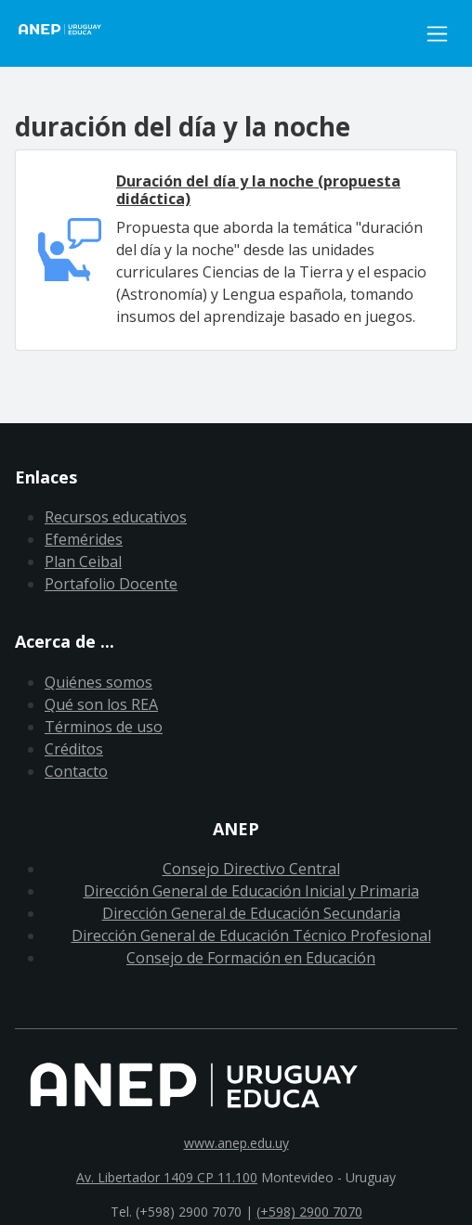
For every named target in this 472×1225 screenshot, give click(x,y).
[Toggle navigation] (437, 34)
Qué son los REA (101, 704)
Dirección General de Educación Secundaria (251, 913)
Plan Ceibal (83, 561)
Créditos (74, 749)
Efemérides (84, 539)
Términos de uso (104, 726)
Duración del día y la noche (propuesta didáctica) (258, 190)
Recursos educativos (116, 517)
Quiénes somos (98, 682)
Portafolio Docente (111, 584)
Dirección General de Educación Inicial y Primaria (251, 891)
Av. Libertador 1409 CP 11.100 (166, 1177)
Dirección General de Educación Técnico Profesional (251, 935)
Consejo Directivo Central (251, 868)
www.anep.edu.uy (236, 1143)
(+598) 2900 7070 (309, 1211)
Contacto (76, 771)
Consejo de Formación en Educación (250, 958)
